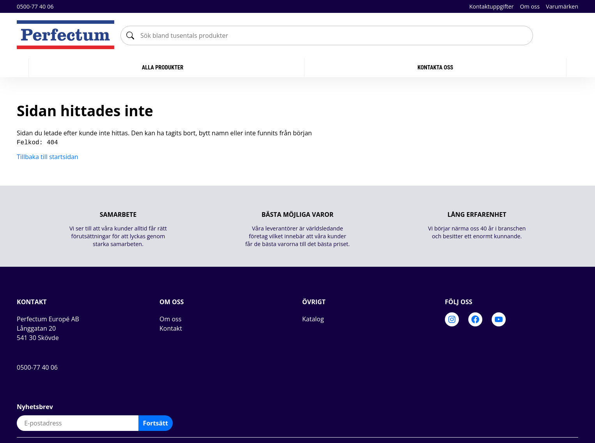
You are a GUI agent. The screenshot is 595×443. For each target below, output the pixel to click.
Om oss (530, 6)
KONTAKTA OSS (435, 67)
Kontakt (170, 327)
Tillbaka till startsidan (47, 156)
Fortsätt (155, 422)
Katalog (313, 318)
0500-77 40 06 (35, 6)
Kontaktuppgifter (491, 6)
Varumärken (562, 6)
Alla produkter (163, 67)
